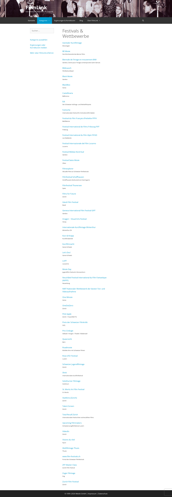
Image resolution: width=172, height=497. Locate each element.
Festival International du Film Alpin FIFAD (79, 135)
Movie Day (66, 269)
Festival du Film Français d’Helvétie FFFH (79, 118)
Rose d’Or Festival (70, 356)
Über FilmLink (95, 20)
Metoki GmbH (81, 494)
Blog (81, 20)
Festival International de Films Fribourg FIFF (80, 126)
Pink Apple (66, 314)
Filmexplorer (67, 168)
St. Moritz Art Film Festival (73, 389)
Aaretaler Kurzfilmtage (72, 43)
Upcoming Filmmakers (72, 423)
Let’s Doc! (66, 252)
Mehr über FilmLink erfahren (42, 53)
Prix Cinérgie (67, 330)
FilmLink (36, 7)
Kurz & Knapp (68, 235)
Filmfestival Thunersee (72, 185)
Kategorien (45, 20)
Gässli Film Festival (70, 202)
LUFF (64, 261)
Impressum (92, 494)
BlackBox (66, 85)
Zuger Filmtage (68, 473)
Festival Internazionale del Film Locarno (79, 143)
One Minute (67, 297)
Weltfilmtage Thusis (70, 448)
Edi (63, 101)
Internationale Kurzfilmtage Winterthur (79, 227)
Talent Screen (68, 406)
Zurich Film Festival (70, 481)
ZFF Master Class (69, 465)
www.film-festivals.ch (71, 456)
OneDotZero (67, 305)
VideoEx (65, 431)
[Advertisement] (126, 61)
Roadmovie (67, 347)
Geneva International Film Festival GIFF (78, 210)
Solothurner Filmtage (71, 381)
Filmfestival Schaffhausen (73, 177)
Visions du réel (68, 439)
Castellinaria (67, 93)
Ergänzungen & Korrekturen (64, 20)
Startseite (31, 20)
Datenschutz (103, 494)
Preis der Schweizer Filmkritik (75, 322)
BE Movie (66, 51)
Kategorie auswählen (38, 40)
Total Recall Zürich (70, 414)
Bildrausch (66, 68)
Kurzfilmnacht (68, 244)
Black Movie (67, 76)
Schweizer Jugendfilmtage (73, 364)
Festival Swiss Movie (70, 160)
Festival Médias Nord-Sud (73, 152)
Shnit (64, 372)
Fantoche (66, 110)
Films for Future (69, 193)
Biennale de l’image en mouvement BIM (79, 59)
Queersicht (67, 339)
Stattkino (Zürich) (69, 398)
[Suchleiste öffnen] (143, 20)
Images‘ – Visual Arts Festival (74, 219)
